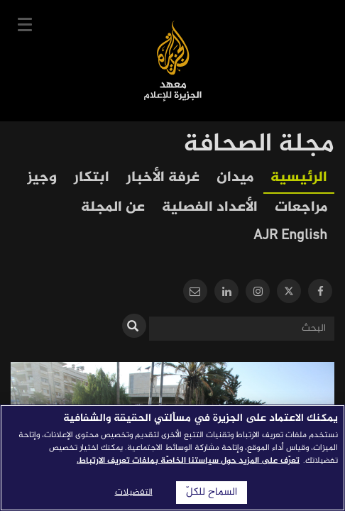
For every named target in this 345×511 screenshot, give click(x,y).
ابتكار (91, 177)
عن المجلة (113, 207)
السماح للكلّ (211, 492)
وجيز (42, 177)
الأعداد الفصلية (210, 207)
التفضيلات (134, 492)
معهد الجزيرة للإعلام (173, 61)
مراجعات (301, 207)
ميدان (235, 177)
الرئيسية (298, 177)
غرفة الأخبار (162, 177)
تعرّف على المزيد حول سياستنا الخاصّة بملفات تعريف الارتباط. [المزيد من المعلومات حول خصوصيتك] (188, 461)
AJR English (290, 236)
